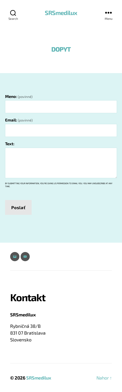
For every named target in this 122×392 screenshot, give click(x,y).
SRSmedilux (61, 13)
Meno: (19, 96)
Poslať (18, 207)
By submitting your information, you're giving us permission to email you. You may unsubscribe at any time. (58, 185)
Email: (19, 119)
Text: (9, 143)
